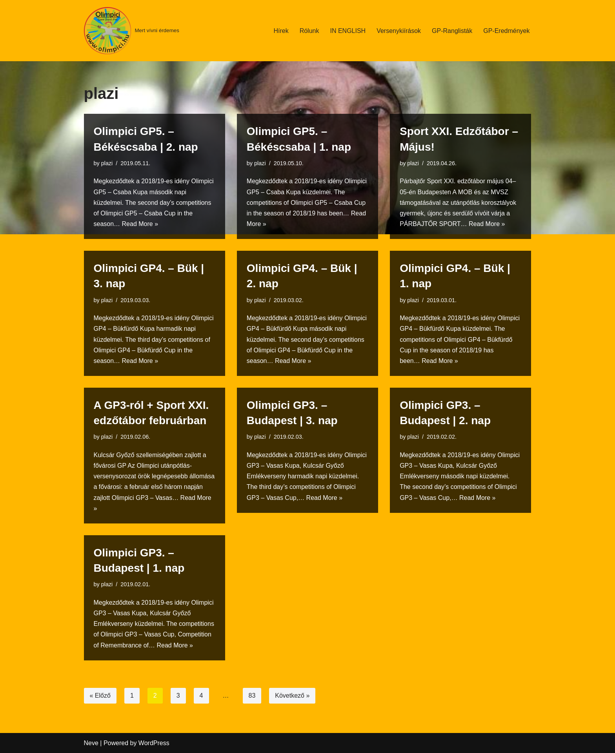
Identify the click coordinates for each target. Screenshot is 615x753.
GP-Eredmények (506, 30)
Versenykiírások (399, 30)
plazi (107, 163)
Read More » (140, 224)
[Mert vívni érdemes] (131, 30)
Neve (91, 743)
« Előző (100, 695)
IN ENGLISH (348, 30)
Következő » (292, 695)
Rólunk (309, 30)
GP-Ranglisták (452, 30)
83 (252, 695)
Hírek (280, 30)
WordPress (153, 743)
